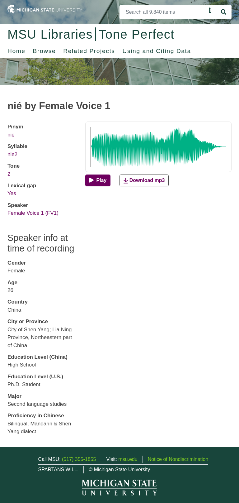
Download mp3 (144, 181)
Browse (44, 51)
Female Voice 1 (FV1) (33, 213)
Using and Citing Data (157, 51)
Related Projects (89, 51)
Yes (11, 193)
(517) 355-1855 (79, 459)
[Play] (97, 180)
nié (11, 135)
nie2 (12, 154)
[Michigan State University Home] (44, 9)
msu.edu (127, 459)
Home (16, 51)
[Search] (163, 12)
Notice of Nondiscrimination (178, 459)
